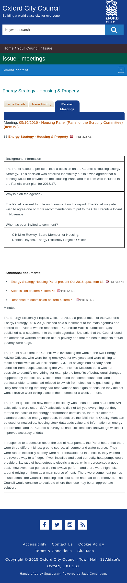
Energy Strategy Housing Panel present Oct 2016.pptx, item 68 (67, 282)
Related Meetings (67, 106)
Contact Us (62, 544)
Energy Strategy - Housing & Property (50, 136)
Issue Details (15, 104)
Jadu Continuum (93, 573)
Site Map (85, 551)
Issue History (41, 104)
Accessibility (34, 544)
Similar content (15, 70)
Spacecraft (52, 573)
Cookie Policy (91, 544)
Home (9, 48)
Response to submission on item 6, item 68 (52, 300)
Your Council (28, 48)
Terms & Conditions (53, 551)
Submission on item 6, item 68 (43, 291)
